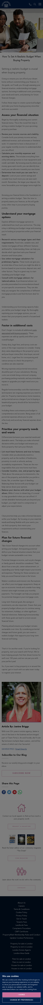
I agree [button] (21, 995)
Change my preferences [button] (21, 1000)
